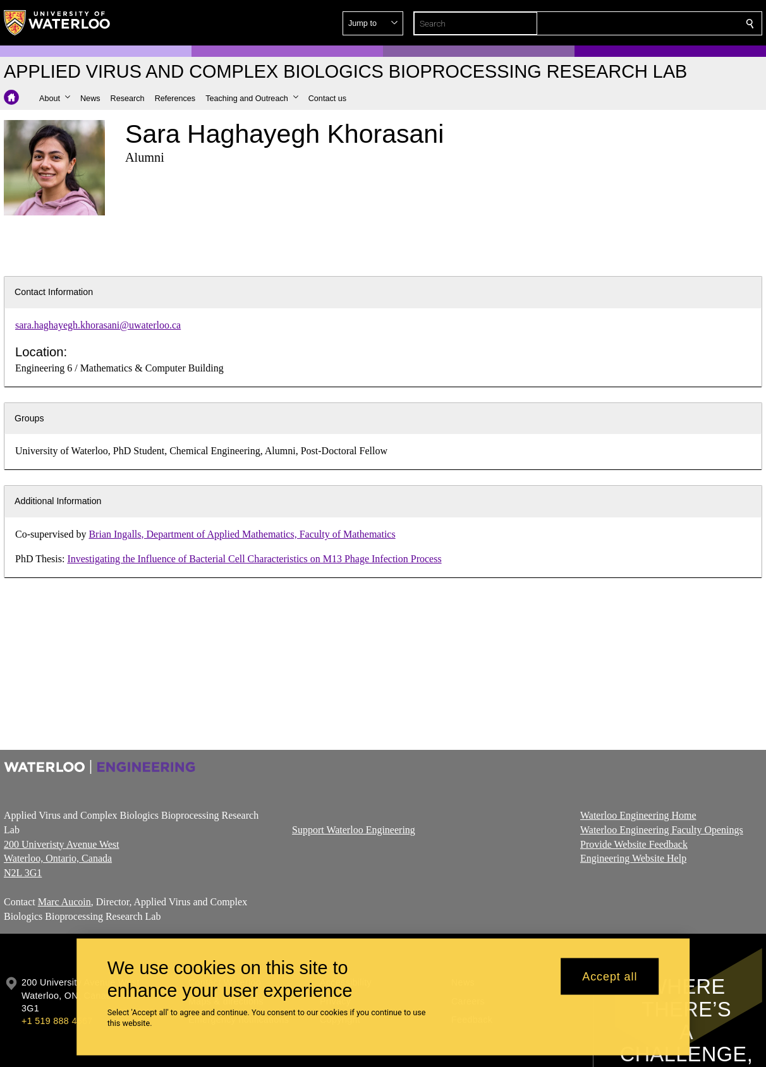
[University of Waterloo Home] (57, 22)
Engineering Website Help (633, 858)
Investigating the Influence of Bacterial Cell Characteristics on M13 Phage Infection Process (254, 558)
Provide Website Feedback (634, 843)
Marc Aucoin (64, 901)
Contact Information (54, 292)
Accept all (609, 976)
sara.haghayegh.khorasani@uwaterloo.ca (98, 325)
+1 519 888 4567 (56, 1021)
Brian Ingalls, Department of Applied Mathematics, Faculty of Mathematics (241, 534)
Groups (29, 418)
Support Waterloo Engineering (353, 829)
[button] (658, 23)
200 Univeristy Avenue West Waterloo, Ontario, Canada (61, 858)
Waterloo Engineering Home (638, 815)
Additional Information (58, 501)
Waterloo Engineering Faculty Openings (661, 829)
